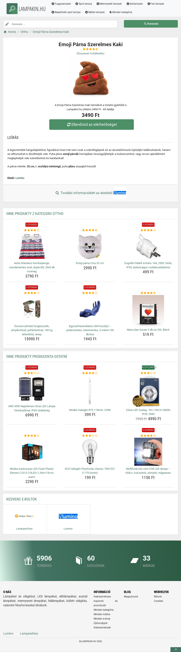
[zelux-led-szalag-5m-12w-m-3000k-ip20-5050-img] (148, 391)
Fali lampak (155, 3)
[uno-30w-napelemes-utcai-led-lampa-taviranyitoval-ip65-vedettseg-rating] (32, 373)
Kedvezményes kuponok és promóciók (106, 601)
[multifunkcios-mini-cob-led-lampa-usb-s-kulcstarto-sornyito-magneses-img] (148, 452)
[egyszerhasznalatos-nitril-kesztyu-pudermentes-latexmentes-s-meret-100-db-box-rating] (90, 293)
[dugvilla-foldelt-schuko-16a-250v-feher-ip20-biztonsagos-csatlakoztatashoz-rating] (148, 230)
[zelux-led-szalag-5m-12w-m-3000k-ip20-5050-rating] (148, 373)
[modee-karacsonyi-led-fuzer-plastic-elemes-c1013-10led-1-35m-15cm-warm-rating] (32, 436)
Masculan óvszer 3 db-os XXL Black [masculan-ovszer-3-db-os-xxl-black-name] (148, 329)
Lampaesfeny (29, 633)
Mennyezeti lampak (109, 3)
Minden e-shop (102, 618)
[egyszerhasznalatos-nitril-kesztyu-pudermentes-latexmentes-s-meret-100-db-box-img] (90, 309)
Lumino (19, 178)
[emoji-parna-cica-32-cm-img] (90, 246)
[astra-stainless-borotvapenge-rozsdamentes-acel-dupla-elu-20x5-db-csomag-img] (32, 246)
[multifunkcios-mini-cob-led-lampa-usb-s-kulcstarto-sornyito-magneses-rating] (148, 436)
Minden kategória (120, 12)
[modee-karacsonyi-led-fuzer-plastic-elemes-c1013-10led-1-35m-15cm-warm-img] (32, 452)
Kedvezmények (102, 627)
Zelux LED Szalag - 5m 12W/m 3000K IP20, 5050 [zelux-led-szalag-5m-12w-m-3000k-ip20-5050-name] (148, 412)
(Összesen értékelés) (90, 53)
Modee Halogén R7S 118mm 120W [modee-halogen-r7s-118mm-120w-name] (90, 410)
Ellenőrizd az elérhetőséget (91, 124)
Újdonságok (100, 623)
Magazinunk (131, 596)
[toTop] (175, 649)
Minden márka (102, 614)
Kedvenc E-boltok (21, 499)
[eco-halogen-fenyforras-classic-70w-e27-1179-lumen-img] (90, 452)
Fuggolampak (61, 3)
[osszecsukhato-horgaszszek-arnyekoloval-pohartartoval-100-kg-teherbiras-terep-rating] (32, 293)
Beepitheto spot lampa (66, 12)
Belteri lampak (95, 12)
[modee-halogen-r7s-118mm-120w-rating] (90, 373)
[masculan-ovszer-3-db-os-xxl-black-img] (148, 311)
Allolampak (134, 3)
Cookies (158, 601)
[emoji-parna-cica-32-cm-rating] (90, 230)
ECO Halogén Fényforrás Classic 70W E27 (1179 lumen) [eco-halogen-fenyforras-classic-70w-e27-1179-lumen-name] (90, 471)
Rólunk (158, 596)
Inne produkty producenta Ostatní (36, 356)
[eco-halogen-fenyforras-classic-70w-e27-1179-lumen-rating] (90, 436)
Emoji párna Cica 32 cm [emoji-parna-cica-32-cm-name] (90, 263)
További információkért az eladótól (90, 193)
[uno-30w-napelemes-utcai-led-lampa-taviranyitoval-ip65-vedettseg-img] (32, 389)
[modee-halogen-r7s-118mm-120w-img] (90, 391)
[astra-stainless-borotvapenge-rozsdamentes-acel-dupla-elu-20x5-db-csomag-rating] (32, 230)
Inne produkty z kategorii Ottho (34, 213)
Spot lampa (83, 3)
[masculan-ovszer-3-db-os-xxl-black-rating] (148, 293)
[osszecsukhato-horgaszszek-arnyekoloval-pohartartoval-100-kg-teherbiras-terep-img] (32, 309)
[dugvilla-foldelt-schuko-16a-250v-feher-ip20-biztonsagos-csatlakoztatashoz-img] (148, 246)
